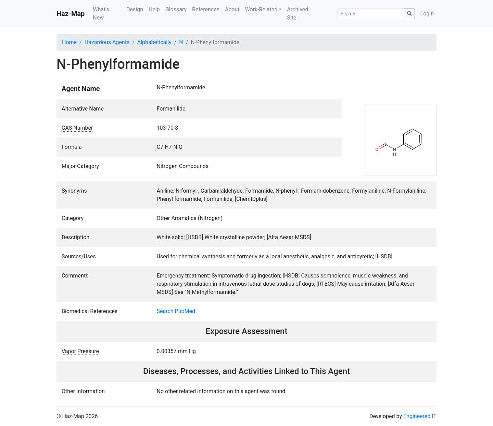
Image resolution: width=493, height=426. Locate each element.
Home (69, 42)
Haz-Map (70, 14)
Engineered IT (420, 416)
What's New (101, 13)
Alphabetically (154, 42)
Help (154, 9)
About (232, 9)
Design (134, 9)
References (205, 9)
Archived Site (297, 13)
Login (427, 13)
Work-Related (261, 9)
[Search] (371, 14)
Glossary (176, 9)
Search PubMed (176, 311)
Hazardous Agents (107, 42)
